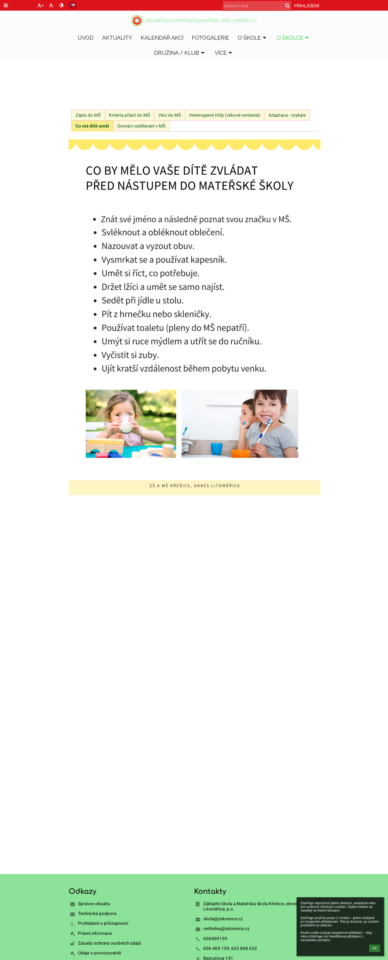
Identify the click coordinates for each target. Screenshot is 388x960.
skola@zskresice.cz (223, 918)
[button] (73, 5)
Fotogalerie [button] (210, 37)
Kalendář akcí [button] (162, 37)
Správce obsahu (94, 903)
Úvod (75, 89)
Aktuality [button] (117, 37)
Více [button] (224, 52)
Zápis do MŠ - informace (186, 89)
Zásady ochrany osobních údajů (109, 943)
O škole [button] (253, 37)
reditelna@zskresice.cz (226, 928)
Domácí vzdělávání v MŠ (141, 126)
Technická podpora (97, 913)
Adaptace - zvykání (287, 115)
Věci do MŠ (169, 115)
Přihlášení (306, 5)
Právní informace (95, 933)
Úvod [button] (86, 37)
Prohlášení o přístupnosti (103, 923)
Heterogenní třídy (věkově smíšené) (224, 115)
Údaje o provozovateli (99, 953)
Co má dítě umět (92, 126)
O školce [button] (294, 37)
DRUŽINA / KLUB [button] (180, 52)
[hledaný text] (257, 6)
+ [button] (40, 5)
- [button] (51, 5)
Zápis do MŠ (88, 115)
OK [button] (374, 948)
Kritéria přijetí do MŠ (129, 115)
